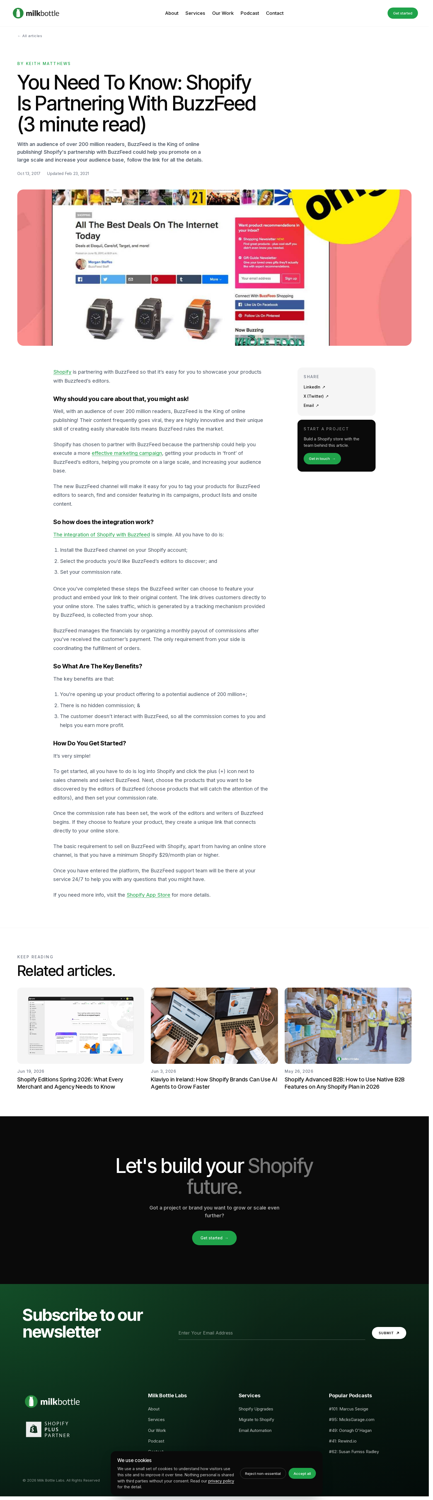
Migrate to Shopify (256, 1419)
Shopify (62, 372)
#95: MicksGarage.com (351, 1419)
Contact (275, 13)
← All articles (29, 35)
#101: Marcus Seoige (348, 1409)
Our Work (223, 13)
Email (311, 405)
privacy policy (221, 1481)
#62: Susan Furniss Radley (354, 1451)
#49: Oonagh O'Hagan (350, 1430)
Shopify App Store (148, 895)
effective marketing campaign (127, 453)
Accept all (302, 1473)
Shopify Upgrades (256, 1409)
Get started (402, 13)
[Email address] (271, 1333)
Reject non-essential (263, 1473)
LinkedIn (314, 387)
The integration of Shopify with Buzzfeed (101, 534)
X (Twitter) (316, 396)
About (171, 13)
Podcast (250, 13)
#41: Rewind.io (343, 1441)
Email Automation (255, 1430)
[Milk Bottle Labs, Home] (36, 13)
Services (195, 13)
